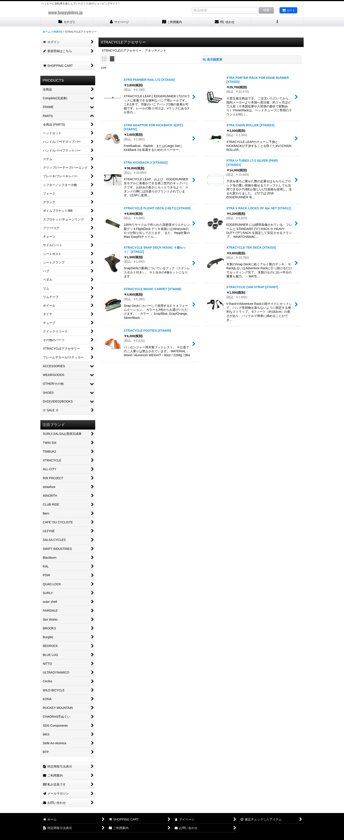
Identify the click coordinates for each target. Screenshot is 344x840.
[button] (277, 22)
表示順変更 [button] (212, 59)
